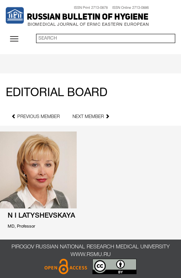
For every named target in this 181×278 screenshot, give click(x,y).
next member (91, 116)
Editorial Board (56, 93)
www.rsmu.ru (91, 254)
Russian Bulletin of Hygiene (87, 17)
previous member (36, 116)
